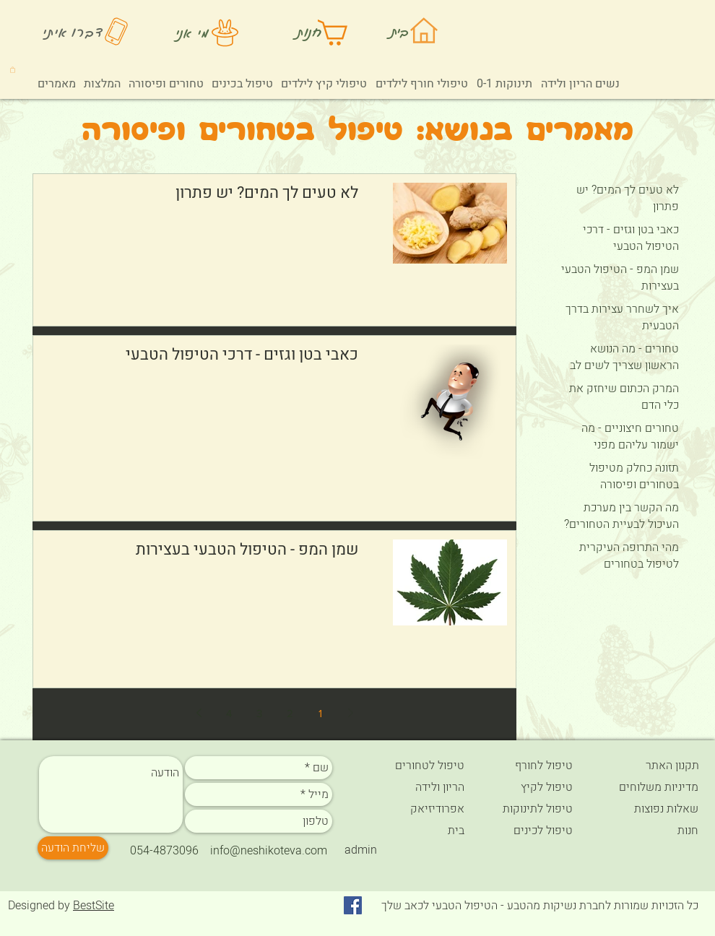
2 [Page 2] (290, 713)
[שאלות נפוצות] (647, 809)
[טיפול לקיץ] (535, 787)
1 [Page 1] (320, 713)
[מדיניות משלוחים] (647, 787)
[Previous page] (350, 713)
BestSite (93, 905)
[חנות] (647, 830)
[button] (12, 69)
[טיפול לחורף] (534, 765)
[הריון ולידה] (413, 787)
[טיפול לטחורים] (413, 765)
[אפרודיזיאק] (413, 809)
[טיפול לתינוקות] (534, 809)
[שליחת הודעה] (73, 847)
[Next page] (199, 713)
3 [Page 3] (259, 713)
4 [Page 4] (229, 713)
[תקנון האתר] (648, 765)
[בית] (413, 830)
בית (400, 31)
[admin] (360, 850)
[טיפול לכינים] (534, 830)
